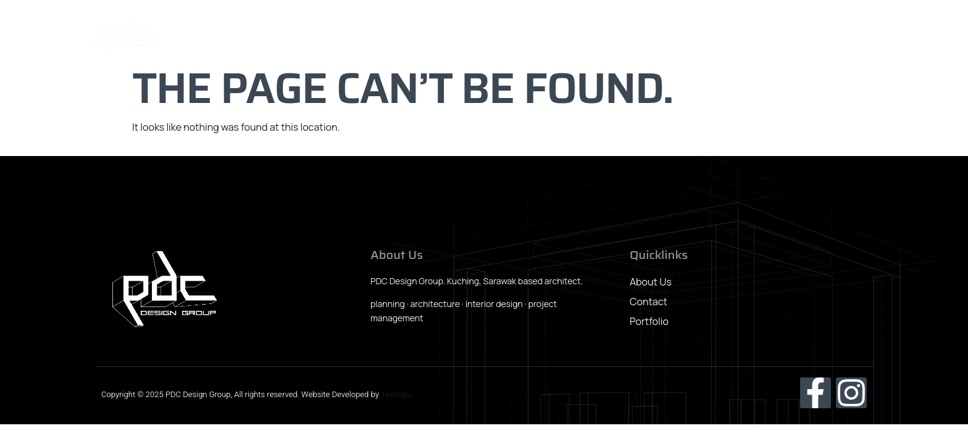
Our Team (613, 31)
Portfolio (681, 31)
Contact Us (861, 31)
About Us (545, 31)
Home (485, 31)
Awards (793, 31)
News (738, 31)
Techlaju (396, 394)
